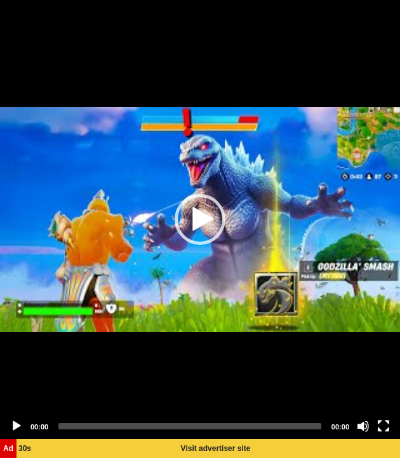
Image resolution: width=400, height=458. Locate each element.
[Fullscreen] (383, 426)
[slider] (189, 426)
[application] (200, 219)
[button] (200, 219)
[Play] (16, 426)
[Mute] (363, 426)
